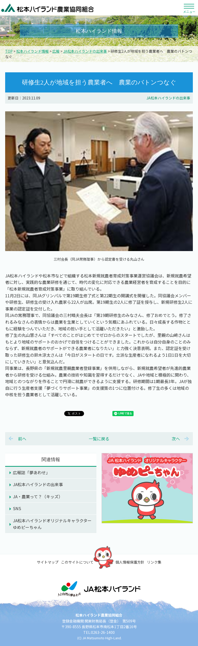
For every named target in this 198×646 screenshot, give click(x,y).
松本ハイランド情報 (32, 51)
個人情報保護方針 (130, 562)
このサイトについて (77, 562)
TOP (9, 51)
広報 (56, 51)
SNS (17, 508)
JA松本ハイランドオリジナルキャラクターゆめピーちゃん (52, 523)
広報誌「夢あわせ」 (31, 472)
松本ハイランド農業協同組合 (47, 7)
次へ (176, 438)
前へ (22, 438)
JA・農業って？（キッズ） (38, 496)
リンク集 (154, 562)
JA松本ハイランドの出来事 (85, 51)
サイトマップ (48, 562)
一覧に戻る (99, 438)
